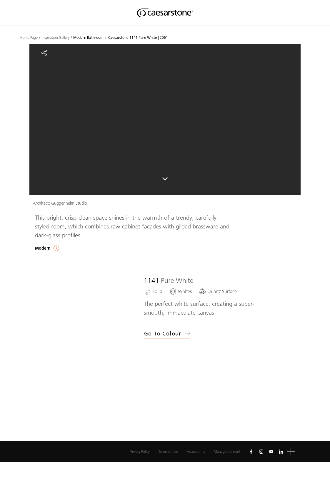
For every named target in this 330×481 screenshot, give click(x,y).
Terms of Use (168, 451)
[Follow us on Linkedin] (281, 452)
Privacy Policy (140, 451)
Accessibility (196, 451)
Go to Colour (167, 333)
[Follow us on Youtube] (271, 452)
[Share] (44, 53)
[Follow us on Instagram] (261, 452)
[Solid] (153, 291)
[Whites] (180, 291)
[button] (291, 452)
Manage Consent (227, 451)
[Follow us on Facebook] (251, 452)
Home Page (29, 37)
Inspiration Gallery (55, 37)
